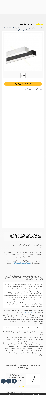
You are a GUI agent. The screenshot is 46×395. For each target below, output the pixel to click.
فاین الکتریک (28, 312)
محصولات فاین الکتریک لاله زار (20, 263)
